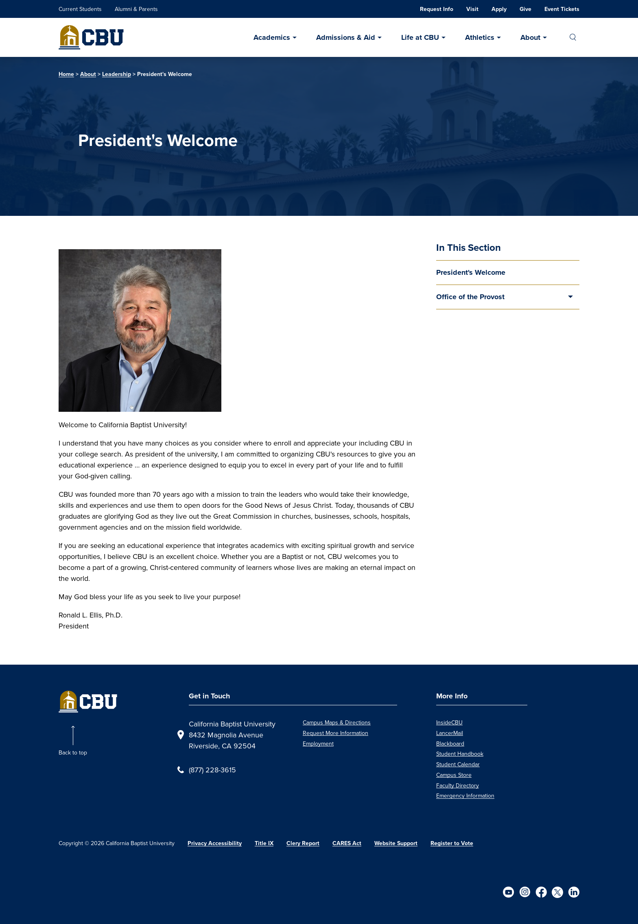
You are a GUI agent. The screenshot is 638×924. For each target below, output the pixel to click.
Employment (318, 743)
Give (525, 9)
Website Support (395, 843)
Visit (472, 9)
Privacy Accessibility (215, 843)
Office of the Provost (470, 296)
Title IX (264, 843)
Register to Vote (451, 843)
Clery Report (302, 843)
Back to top (73, 752)
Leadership (116, 74)
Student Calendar (458, 764)
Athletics (479, 37)
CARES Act (346, 843)
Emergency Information (465, 795)
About (530, 37)
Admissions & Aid (345, 37)
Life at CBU (420, 37)
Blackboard (450, 743)
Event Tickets (561, 9)
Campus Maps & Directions (337, 722)
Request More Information (335, 733)
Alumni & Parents (136, 9)
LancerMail (449, 733)
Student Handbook (459, 754)
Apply (499, 9)
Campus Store (454, 775)
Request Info (436, 9)
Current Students (80, 9)
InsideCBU (449, 722)
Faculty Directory (457, 785)
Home (66, 74)
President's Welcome (470, 272)
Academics (271, 37)
